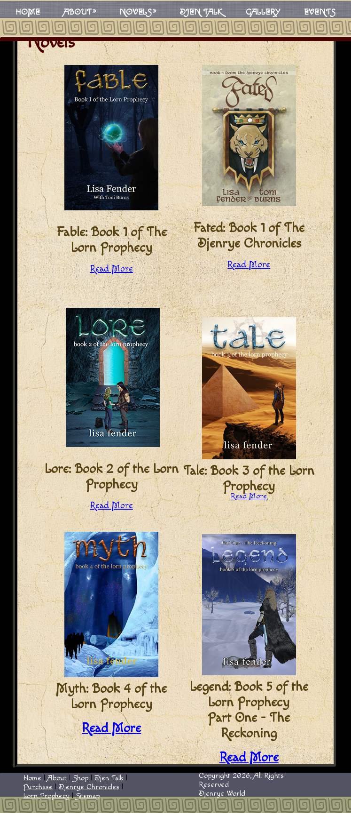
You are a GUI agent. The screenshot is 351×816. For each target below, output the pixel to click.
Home (28, 12)
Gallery (263, 12)
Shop (80, 778)
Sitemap (88, 796)
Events (319, 12)
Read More (111, 268)
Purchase (38, 787)
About (77, 12)
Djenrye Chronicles (89, 787)
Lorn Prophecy (46, 796)
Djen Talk (200, 12)
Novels (135, 12)
